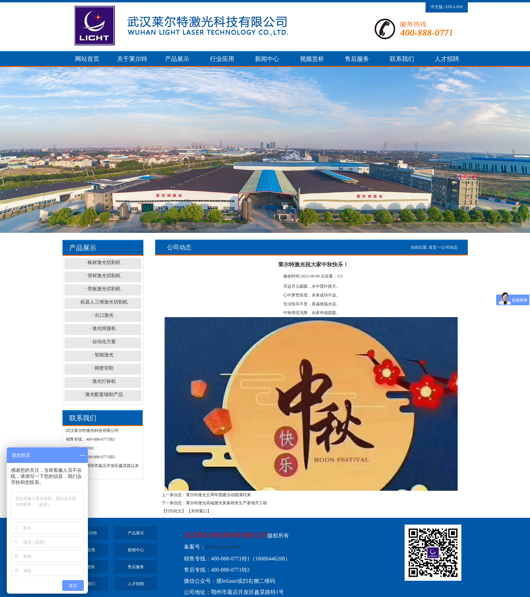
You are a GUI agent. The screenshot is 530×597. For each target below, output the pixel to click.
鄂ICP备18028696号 (223, 547)
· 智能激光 (103, 354)
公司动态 (449, 247)
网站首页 (87, 59)
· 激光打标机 (103, 381)
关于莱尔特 (132, 59)
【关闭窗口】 (199, 511)
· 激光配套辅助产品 (103, 394)
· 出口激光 (103, 315)
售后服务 (357, 59)
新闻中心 (267, 59)
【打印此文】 (174, 511)
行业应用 (222, 59)
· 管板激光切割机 (103, 288)
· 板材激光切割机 (103, 262)
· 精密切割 (103, 368)
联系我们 (402, 59)
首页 (433, 247)
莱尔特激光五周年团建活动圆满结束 (218, 494)
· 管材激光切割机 (103, 275)
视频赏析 (312, 59)
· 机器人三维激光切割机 (103, 302)
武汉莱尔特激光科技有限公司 (225, 535)
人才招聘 (447, 59)
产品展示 (177, 59)
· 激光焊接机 (103, 328)
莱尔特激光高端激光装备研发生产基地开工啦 (226, 503)
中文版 (437, 6)
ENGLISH (454, 6)
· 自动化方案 (103, 341)
